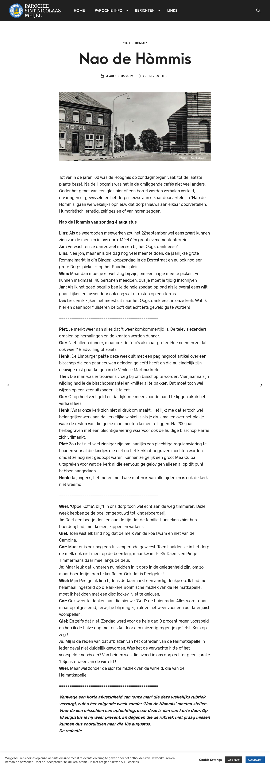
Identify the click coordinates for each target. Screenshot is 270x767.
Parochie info (109, 11)
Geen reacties (152, 76)
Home (79, 11)
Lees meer (233, 759)
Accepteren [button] (255, 759)
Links (172, 11)
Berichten (145, 11)
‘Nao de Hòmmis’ (135, 43)
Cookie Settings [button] (210, 760)
